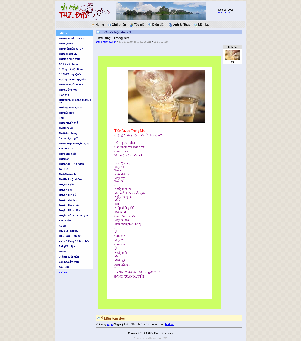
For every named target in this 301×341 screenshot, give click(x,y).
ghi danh (169, 324)
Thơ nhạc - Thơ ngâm (71, 163)
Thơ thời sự (66, 128)
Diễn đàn (156, 25)
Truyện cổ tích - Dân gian (74, 215)
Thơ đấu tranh (67, 174)
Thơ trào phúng (68, 133)
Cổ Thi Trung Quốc (70, 74)
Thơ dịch (64, 158)
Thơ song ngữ (67, 153)
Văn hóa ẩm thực (69, 261)
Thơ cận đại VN (68, 53)
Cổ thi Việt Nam (68, 64)
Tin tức (63, 251)
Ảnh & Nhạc (179, 25)
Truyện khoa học (69, 205)
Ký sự (62, 225)
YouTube (64, 266)
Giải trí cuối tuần (69, 256)
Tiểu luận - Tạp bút (70, 236)
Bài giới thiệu (67, 246)
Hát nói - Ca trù (68, 148)
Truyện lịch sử (67, 194)
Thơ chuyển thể (68, 122)
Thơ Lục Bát (66, 43)
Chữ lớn (63, 272)
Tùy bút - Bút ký (68, 231)
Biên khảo (65, 220)
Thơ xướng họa (68, 89)
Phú (61, 117)
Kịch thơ (64, 94)
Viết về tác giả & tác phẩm (74, 241)
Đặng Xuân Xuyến (106, 42)
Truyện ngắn (66, 184)
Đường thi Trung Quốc (72, 79)
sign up (229, 12)
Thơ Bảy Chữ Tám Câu (72, 38)
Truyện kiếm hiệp (69, 210)
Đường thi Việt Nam (71, 69)
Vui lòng (101, 324)
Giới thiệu (117, 25)
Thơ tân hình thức (69, 58)
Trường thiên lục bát (71, 107)
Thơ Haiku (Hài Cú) (70, 179)
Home (98, 25)
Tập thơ (63, 169)
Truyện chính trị (68, 200)
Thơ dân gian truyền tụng (74, 143)
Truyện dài (65, 189)
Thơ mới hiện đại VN (71, 48)
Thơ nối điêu (66, 112)
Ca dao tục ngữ (68, 138)
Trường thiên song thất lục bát (75, 101)
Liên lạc (201, 25)
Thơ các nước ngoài (71, 84)
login (220, 12)
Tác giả (137, 25)
